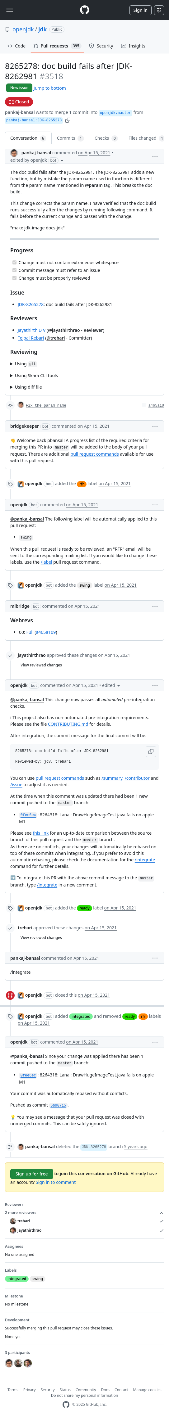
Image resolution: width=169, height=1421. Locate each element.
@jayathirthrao (64, 330)
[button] (67, 119)
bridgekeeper (24, 426)
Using (26, 364)
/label (46, 562)
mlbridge (20, 606)
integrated (81, 1016)
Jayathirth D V (31, 330)
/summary (111, 778)
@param (94, 185)
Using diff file (28, 387)
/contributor (137, 778)
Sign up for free (32, 1174)
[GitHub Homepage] (66, 1405)
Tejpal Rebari (31, 338)
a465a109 (46, 632)
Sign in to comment (56, 1182)
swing (84, 585)
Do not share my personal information (84, 1395)
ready (84, 908)
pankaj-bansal (20, 112)
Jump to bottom (50, 88)
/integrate (145, 860)
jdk (42, 29)
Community (86, 1389)
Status (65, 1389)
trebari (25, 928)
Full (29, 632)
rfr (81, 484)
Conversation (28, 138)
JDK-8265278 (31, 304)
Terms (12, 1389)
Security (48, 1389)
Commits (70, 138)
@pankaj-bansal (27, 519)
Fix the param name (46, 406)
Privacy (29, 1389)
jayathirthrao (32, 655)
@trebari (55, 338)
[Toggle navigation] (9, 10)
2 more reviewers (84, 1213)
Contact (121, 1389)
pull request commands (95, 454)
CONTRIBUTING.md (68, 724)
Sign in (141, 10)
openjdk (23, 29)
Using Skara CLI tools (36, 375)
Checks (106, 138)
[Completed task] (14, 262)
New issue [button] (19, 87)
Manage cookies (147, 1389)
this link (41, 833)
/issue (16, 784)
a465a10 (156, 406)
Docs (105, 1389)
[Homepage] (85, 10)
